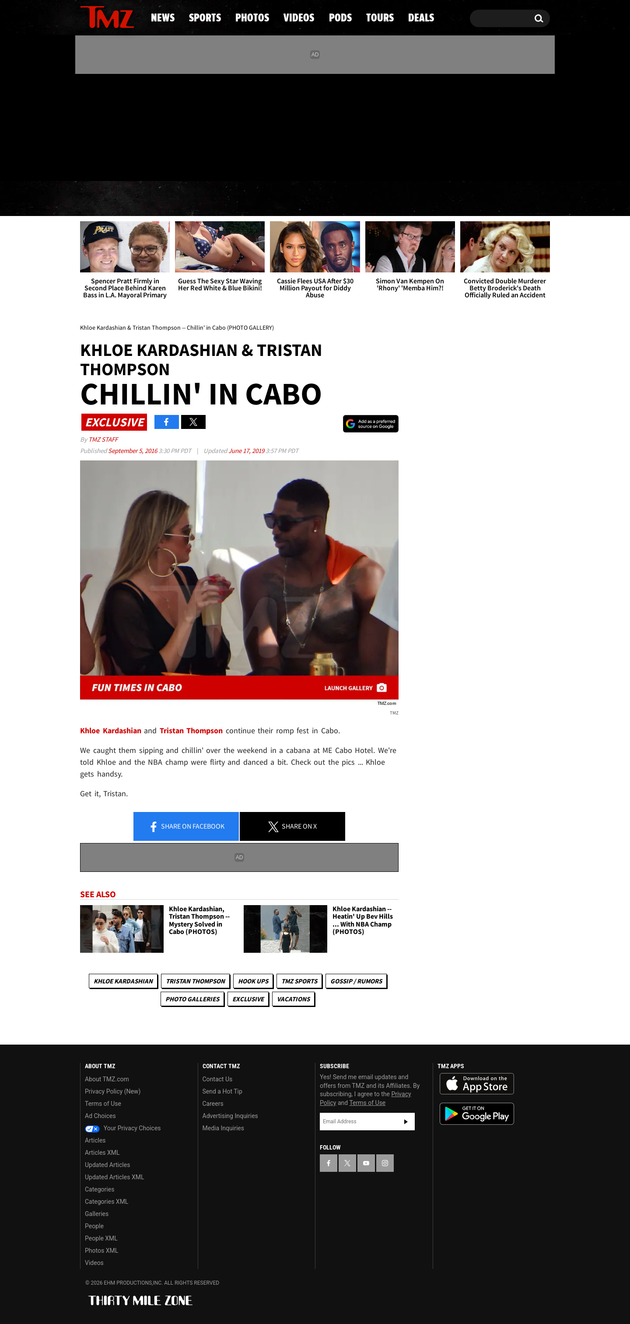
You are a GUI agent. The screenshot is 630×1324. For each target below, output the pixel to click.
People (94, 1226)
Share (186, 827)
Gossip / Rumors (356, 981)
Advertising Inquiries (230, 1115)
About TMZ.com (107, 1079)
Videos (317, 198)
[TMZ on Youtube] (115, 125)
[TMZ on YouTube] (366, 1163)
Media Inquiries (223, 1128)
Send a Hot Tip (222, 1091)
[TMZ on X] (100, 126)
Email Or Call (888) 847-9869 (181, 163)
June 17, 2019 (247, 450)
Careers (213, 1103)
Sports (168, 198)
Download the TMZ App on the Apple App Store (477, 1084)
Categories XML (106, 1201)
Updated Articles (107, 1164)
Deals (512, 198)
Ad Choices (100, 1115)
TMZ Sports (299, 981)
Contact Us (218, 1079)
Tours (446, 198)
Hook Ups (253, 981)
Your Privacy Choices (123, 1128)
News (101, 198)
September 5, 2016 (133, 450)
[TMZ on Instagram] (132, 125)
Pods (383, 198)
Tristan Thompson (195, 981)
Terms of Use (103, 1103)
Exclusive (248, 999)
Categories (99, 1189)
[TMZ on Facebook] (87, 126)
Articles (95, 1140)
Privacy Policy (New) (112, 1091)
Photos (243, 198)
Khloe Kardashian (123, 981)
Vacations (293, 999)
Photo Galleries (192, 999)
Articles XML (102, 1152)
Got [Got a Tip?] (108, 163)
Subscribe (406, 1121)
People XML (101, 1238)
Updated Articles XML (114, 1177)
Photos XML (101, 1250)
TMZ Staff (103, 439)
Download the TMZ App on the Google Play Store (477, 1114)
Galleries (96, 1213)
